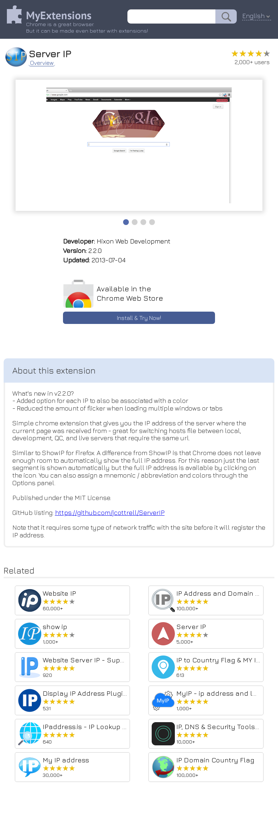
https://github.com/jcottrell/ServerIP (111, 514)
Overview (42, 62)
